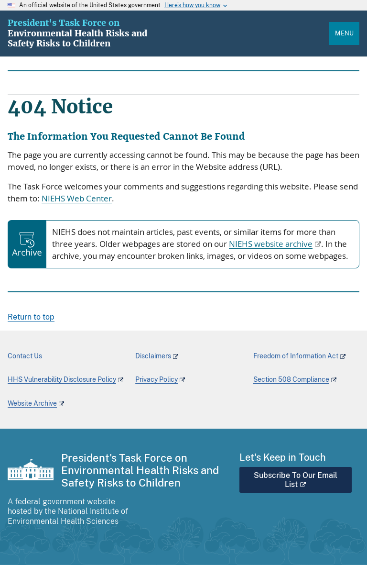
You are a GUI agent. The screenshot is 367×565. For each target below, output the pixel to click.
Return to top (31, 316)
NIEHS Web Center (77, 198)
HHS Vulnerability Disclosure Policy (62, 379)
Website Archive (32, 403)
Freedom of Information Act (295, 356)
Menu (344, 33)
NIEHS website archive (271, 244)
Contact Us (25, 356)
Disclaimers (153, 356)
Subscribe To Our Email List (295, 480)
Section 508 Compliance (291, 379)
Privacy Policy (156, 379)
